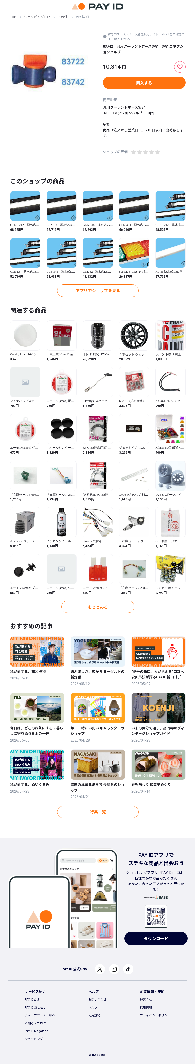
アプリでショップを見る (98, 290)
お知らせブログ (35, 1023)
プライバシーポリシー (155, 1015)
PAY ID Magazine (36, 1031)
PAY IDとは (32, 999)
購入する (144, 83)
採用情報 (146, 1007)
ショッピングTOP (37, 17)
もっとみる (98, 607)
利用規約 (94, 1015)
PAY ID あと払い (35, 1007)
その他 (63, 17)
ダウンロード (156, 938)
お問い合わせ (97, 999)
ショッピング (34, 1039)
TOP (13, 17)
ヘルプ (92, 1007)
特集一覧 (98, 812)
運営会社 (146, 999)
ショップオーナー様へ (40, 1015)
